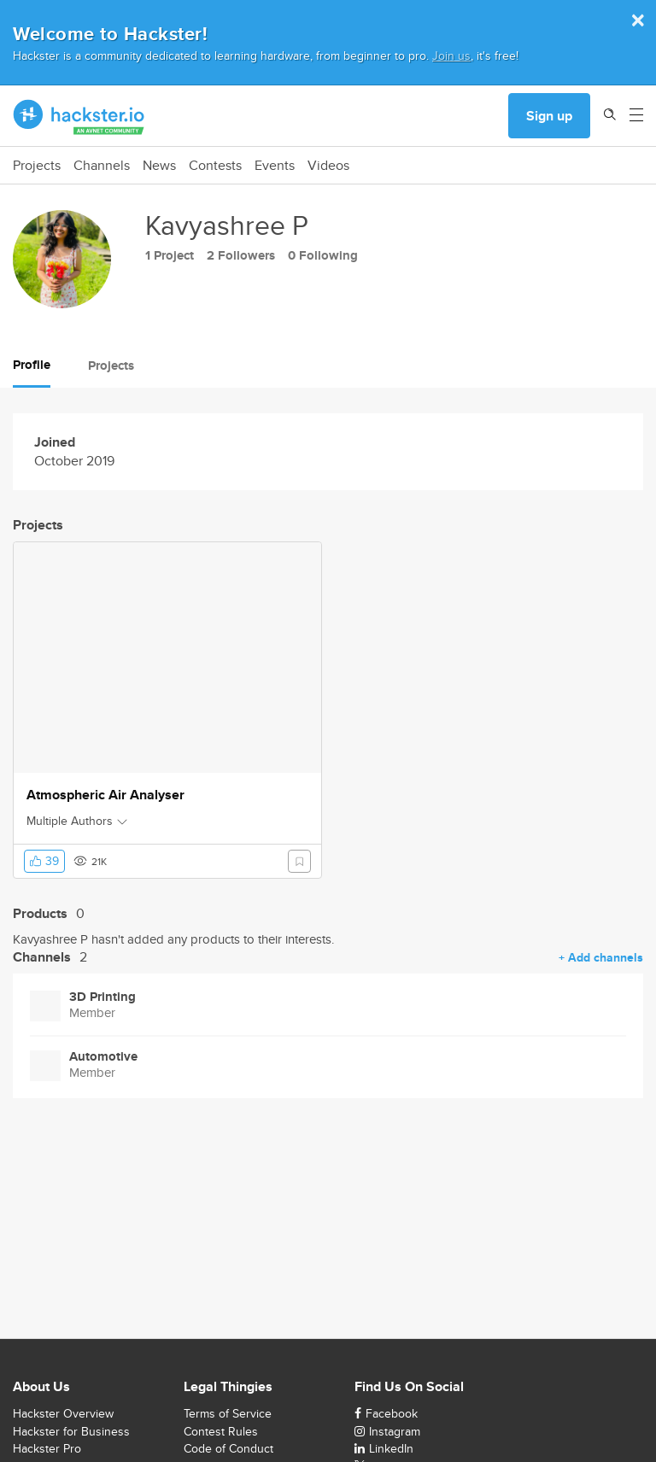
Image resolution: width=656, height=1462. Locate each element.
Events (275, 165)
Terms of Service (228, 1413)
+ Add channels (601, 957)
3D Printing (102, 997)
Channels (101, 165)
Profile (31, 364)
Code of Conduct (228, 1448)
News (159, 165)
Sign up (549, 116)
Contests (215, 165)
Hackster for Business (71, 1431)
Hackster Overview (63, 1413)
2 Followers (241, 255)
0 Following (323, 255)
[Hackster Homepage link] (79, 116)
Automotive (103, 1056)
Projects (37, 165)
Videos (328, 165)
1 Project (169, 255)
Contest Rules (221, 1431)
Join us (451, 55)
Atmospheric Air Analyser (105, 795)
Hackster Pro (47, 1448)
